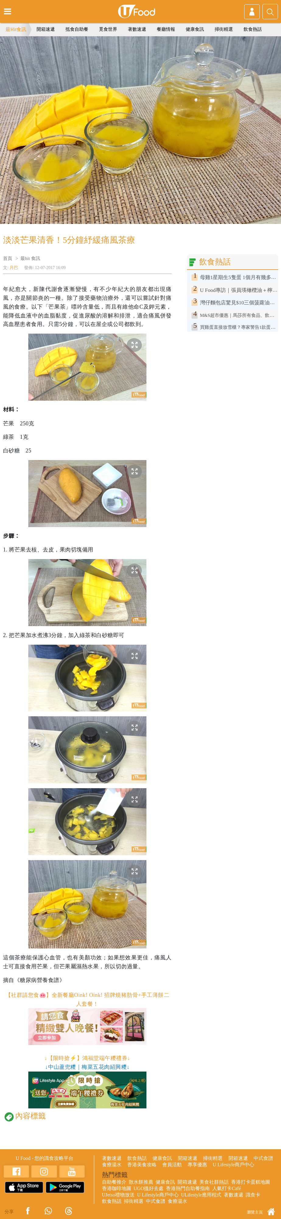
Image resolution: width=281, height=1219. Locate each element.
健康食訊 (195, 29)
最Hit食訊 (15, 29)
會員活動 (172, 1164)
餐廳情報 (166, 29)
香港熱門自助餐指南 (188, 1188)
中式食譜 (263, 1158)
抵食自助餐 (76, 29)
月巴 (13, 267)
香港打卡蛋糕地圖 (250, 1182)
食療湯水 (111, 1164)
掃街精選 (224, 29)
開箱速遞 (46, 29)
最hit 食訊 (30, 258)
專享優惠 (197, 1164)
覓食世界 (108, 29)
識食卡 (253, 1194)
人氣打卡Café (226, 1188)
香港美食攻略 (141, 1164)
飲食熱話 (253, 29)
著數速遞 (137, 29)
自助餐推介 (114, 1182)
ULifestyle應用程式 (201, 1194)
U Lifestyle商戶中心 (233, 1164)
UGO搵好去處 (149, 1188)
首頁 (7, 258)
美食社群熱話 (214, 1182)
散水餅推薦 (141, 1182)
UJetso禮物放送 (118, 1194)
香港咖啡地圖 (116, 1188)
